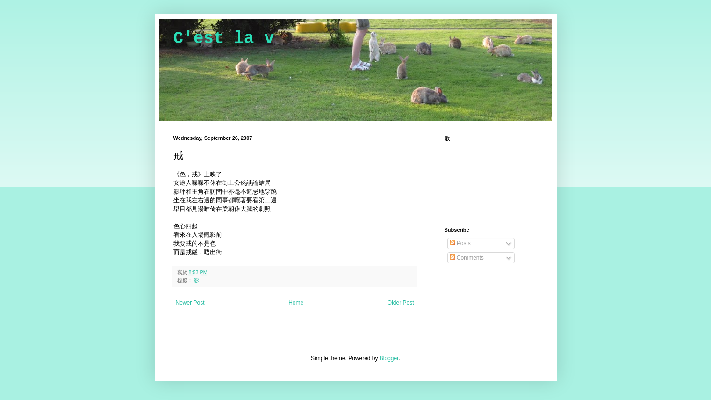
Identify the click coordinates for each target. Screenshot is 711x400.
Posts (460, 243)
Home (295, 302)
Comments (467, 258)
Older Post (401, 302)
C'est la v (223, 38)
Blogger (389, 358)
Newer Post (190, 302)
